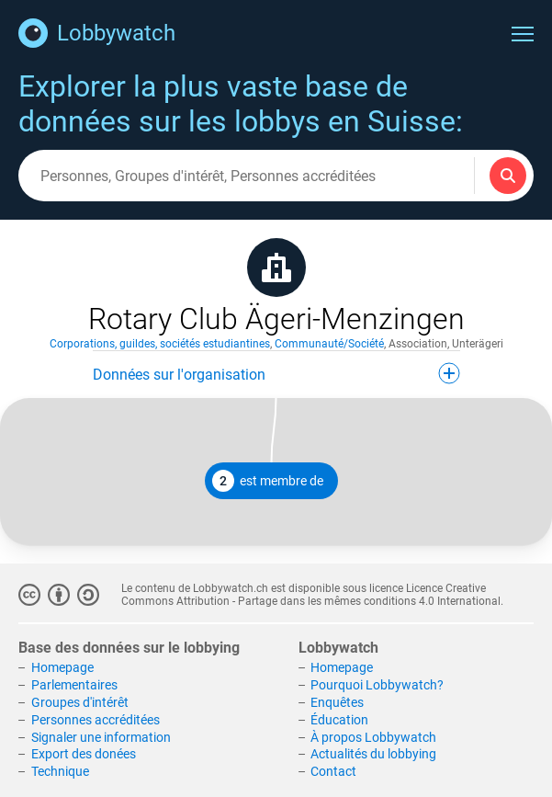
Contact (333, 771)
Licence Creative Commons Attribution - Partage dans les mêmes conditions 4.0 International (311, 595)
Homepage (62, 667)
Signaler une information (101, 737)
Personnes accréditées (95, 719)
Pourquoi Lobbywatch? (377, 684)
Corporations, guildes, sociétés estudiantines (160, 343)
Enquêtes (337, 702)
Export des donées (83, 753)
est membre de (267, 481)
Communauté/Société (329, 343)
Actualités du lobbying (373, 753)
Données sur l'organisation (276, 373)
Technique (60, 771)
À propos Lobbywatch (373, 737)
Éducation (339, 719)
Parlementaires (74, 684)
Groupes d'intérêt (80, 702)
